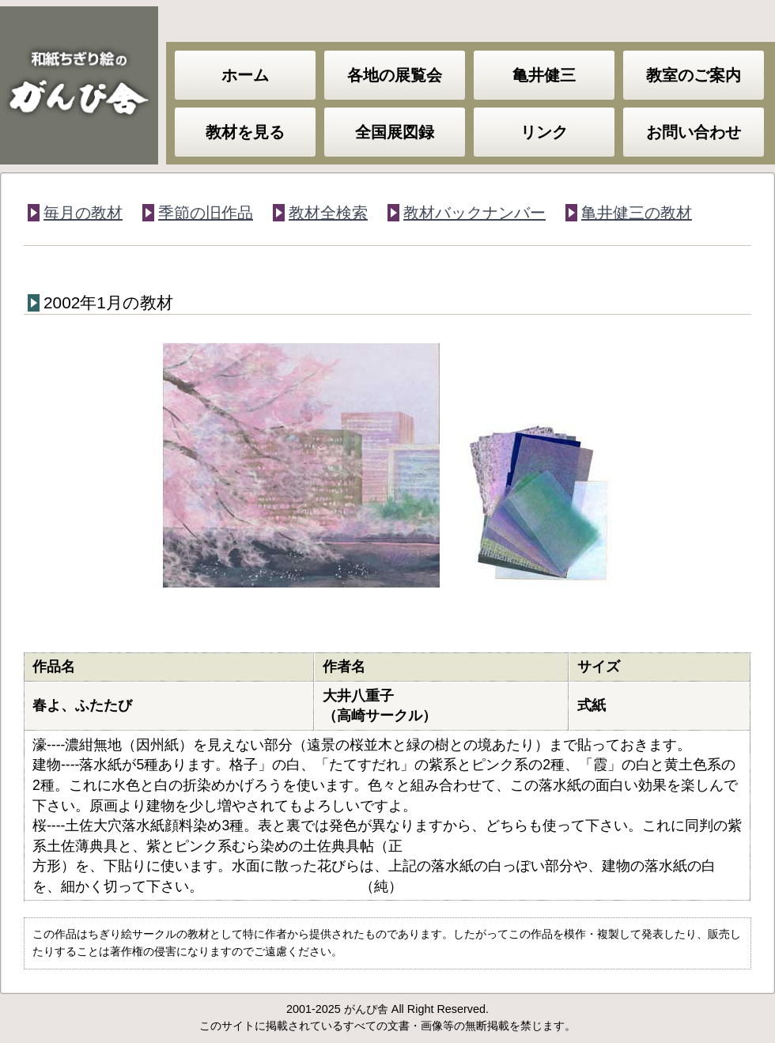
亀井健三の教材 (636, 212)
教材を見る (245, 132)
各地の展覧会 (394, 75)
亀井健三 (544, 75)
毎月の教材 (83, 212)
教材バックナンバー (474, 212)
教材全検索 (328, 212)
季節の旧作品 (205, 212)
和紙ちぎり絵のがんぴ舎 (79, 85)
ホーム (245, 75)
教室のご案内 (693, 75)
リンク (544, 132)
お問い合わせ (693, 132)
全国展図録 (394, 132)
